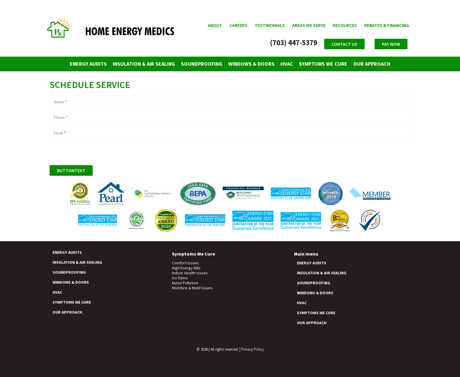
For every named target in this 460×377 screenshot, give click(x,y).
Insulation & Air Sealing (144, 63)
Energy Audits (88, 63)
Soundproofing (201, 63)
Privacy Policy (252, 349)
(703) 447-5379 (293, 42)
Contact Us (344, 44)
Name (60, 101)
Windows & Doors (251, 63)
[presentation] (94, 150)
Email (60, 133)
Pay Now (391, 44)
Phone (61, 117)
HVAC (286, 63)
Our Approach (371, 63)
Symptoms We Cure (323, 63)
